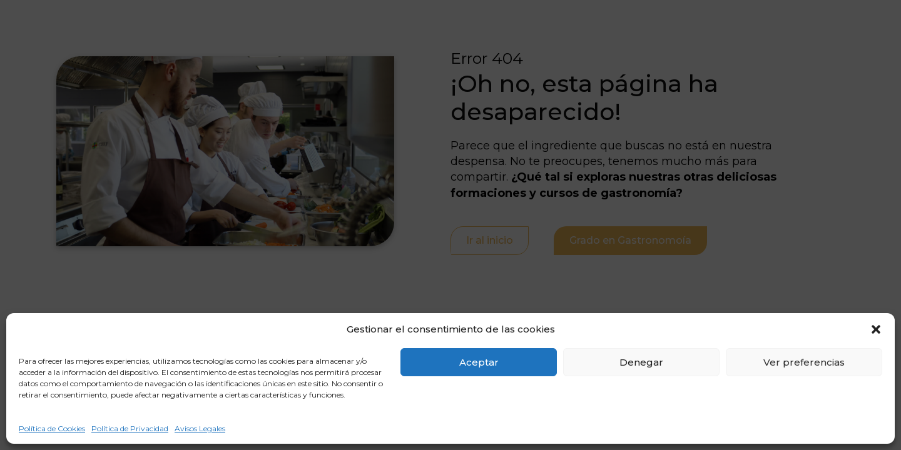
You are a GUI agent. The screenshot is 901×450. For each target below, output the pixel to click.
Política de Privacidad (129, 428)
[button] (876, 329)
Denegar (641, 362)
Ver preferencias (804, 362)
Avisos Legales (200, 428)
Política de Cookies (52, 428)
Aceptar (479, 362)
